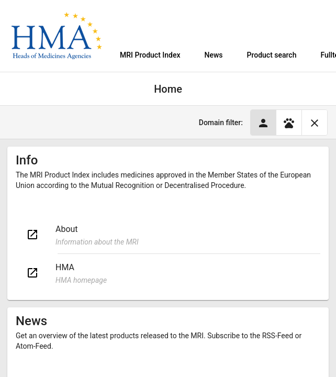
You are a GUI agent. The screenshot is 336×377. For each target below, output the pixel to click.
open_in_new (32, 234)
